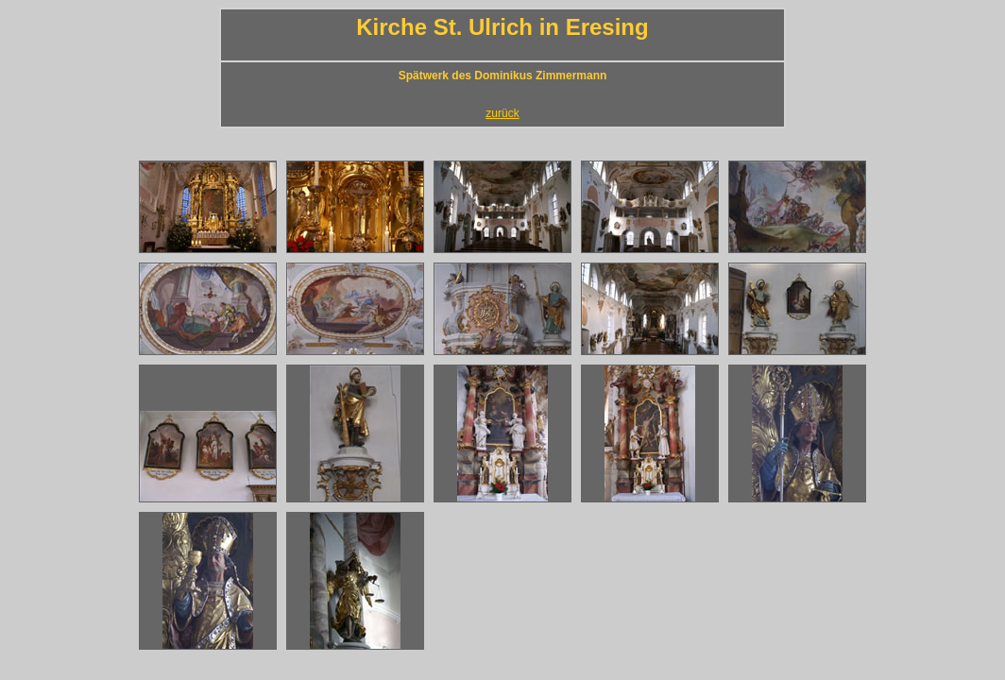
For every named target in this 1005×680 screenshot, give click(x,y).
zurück (502, 113)
